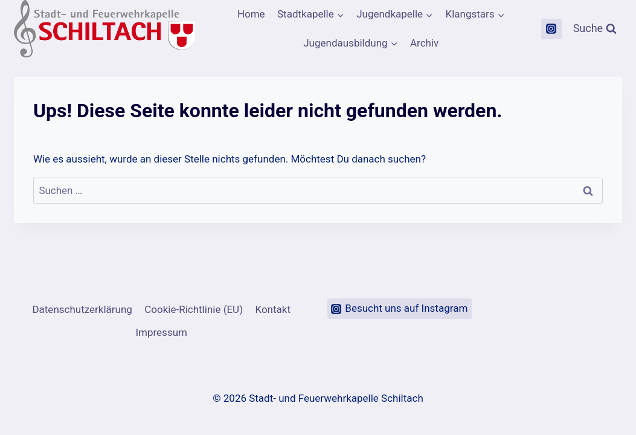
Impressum (161, 332)
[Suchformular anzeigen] (595, 28)
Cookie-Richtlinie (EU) (193, 309)
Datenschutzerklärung (82, 309)
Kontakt (273, 309)
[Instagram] (551, 29)
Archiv (424, 43)
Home (251, 14)
